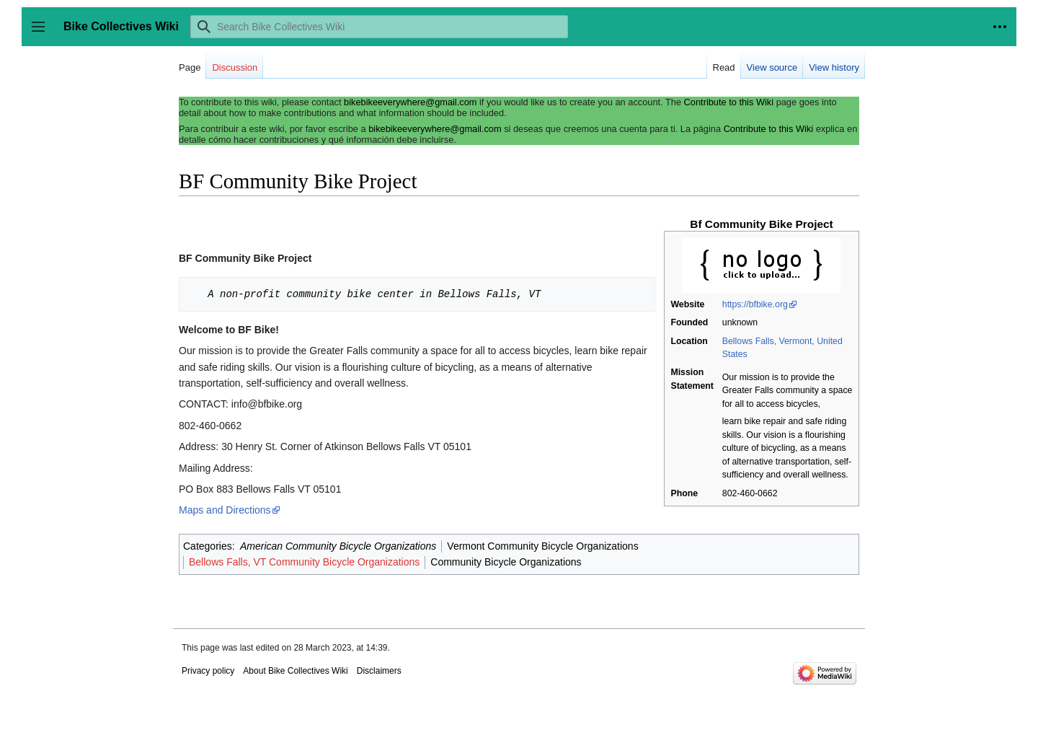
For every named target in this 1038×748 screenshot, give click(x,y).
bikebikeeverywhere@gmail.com (410, 102)
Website (687, 304)
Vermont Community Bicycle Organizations (542, 546)
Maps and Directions (225, 510)
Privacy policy (208, 671)
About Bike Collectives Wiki (295, 671)
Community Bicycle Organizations (505, 562)
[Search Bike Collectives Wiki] (379, 26)
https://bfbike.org (755, 304)
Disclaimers (379, 671)
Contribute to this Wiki (728, 102)
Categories (207, 546)
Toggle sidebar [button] (43, 33)
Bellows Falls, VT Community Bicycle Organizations (304, 562)
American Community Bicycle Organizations (338, 546)
